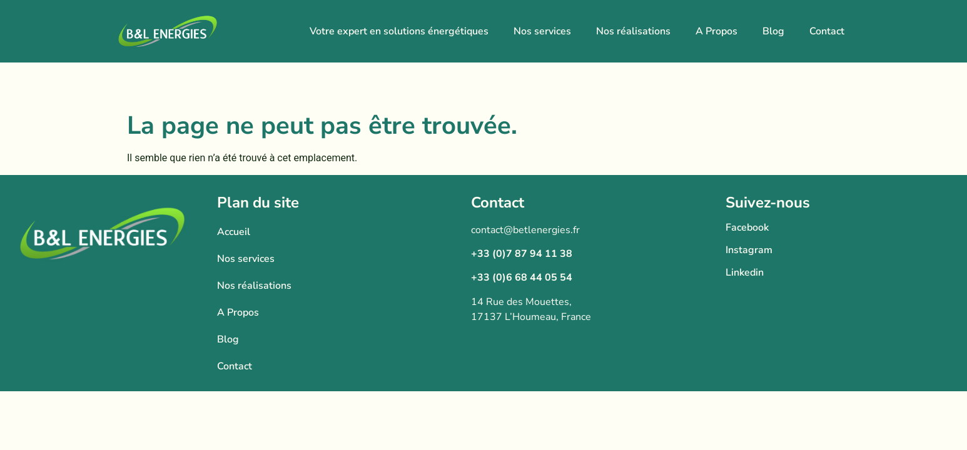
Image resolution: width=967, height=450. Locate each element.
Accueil (233, 232)
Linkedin (745, 272)
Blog (773, 31)
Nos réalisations (633, 31)
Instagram (749, 250)
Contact (826, 31)
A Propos (716, 31)
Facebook (747, 227)
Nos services (542, 31)
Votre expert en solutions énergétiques (399, 31)
